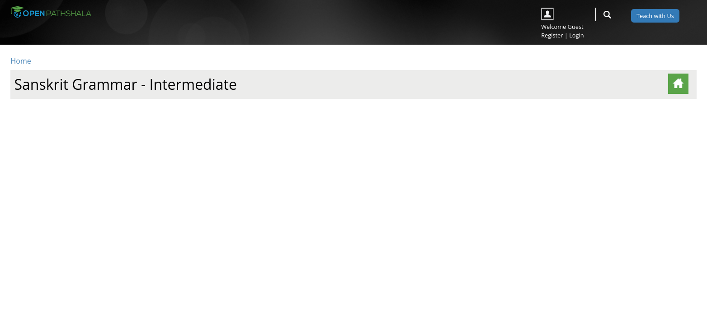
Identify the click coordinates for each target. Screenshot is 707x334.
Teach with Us (655, 16)
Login (576, 35)
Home (20, 61)
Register (552, 35)
